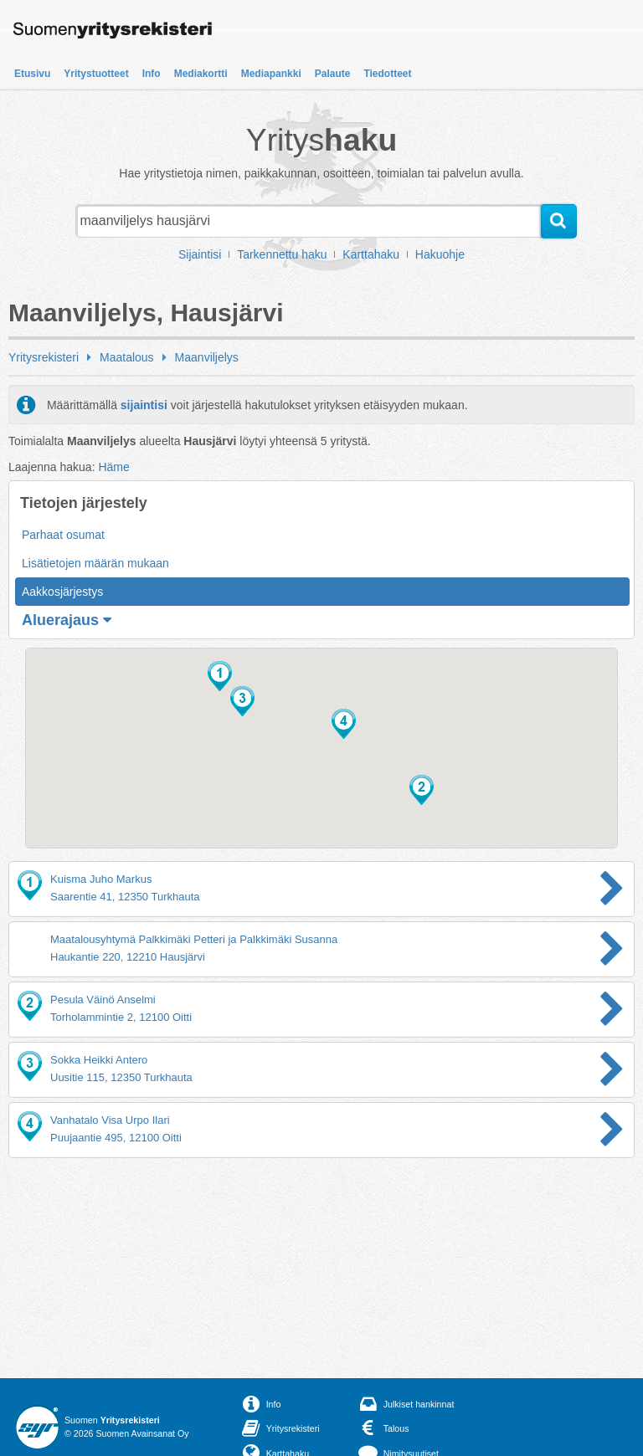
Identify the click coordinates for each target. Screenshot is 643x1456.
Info (151, 73)
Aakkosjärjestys (62, 591)
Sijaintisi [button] (199, 254)
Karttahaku (370, 254)
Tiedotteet (387, 73)
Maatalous (127, 357)
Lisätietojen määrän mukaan (95, 563)
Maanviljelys (207, 357)
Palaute (333, 73)
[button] (220, 676)
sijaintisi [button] (144, 405)
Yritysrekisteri (43, 357)
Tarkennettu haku (282, 254)
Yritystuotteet (96, 73)
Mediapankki (271, 73)
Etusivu (32, 73)
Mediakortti (201, 73)
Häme (113, 467)
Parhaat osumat (63, 534)
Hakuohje (440, 254)
